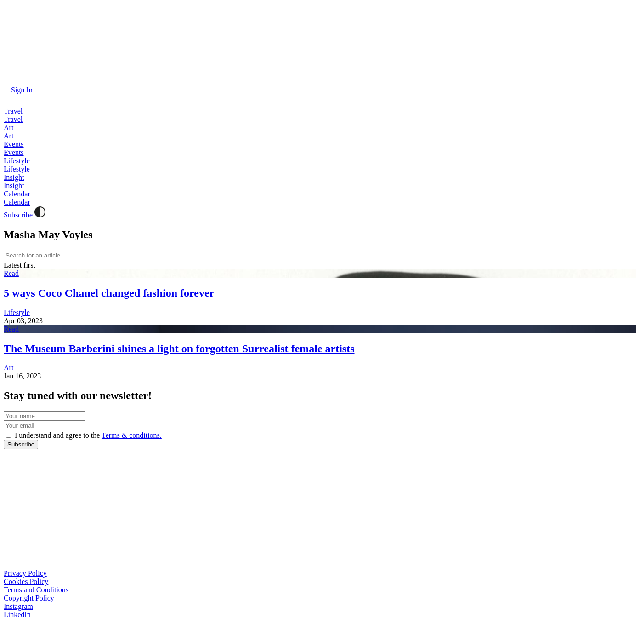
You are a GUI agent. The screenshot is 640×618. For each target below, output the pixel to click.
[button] (18, 90)
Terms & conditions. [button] (132, 435)
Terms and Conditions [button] (36, 590)
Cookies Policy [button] (26, 581)
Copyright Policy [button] (29, 598)
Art (8, 368)
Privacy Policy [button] (25, 573)
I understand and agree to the (87, 435)
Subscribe (19, 215)
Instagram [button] (18, 606)
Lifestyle (17, 312)
